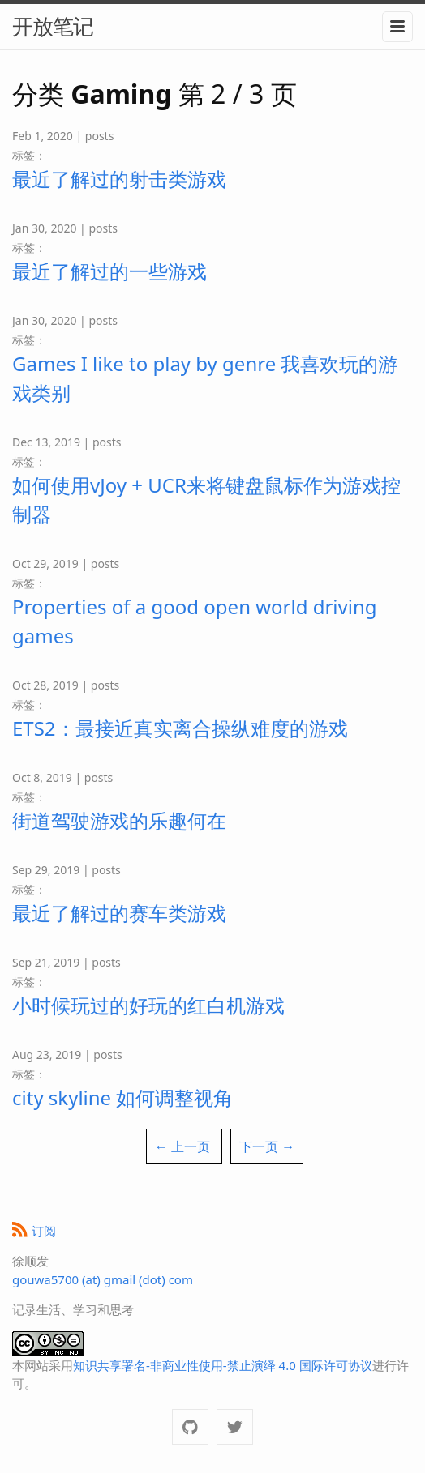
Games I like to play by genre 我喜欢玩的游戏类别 (204, 378)
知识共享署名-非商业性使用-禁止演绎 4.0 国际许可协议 (222, 1365)
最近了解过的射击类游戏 (119, 178)
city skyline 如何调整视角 (122, 1097)
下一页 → (266, 1146)
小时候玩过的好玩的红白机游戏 (148, 1005)
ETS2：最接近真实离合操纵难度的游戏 (180, 728)
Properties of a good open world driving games (194, 621)
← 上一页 (182, 1146)
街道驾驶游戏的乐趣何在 (119, 820)
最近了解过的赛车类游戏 (119, 912)
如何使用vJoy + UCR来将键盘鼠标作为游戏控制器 (206, 499)
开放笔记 (52, 26)
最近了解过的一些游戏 (109, 271)
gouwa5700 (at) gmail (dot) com (102, 1279)
